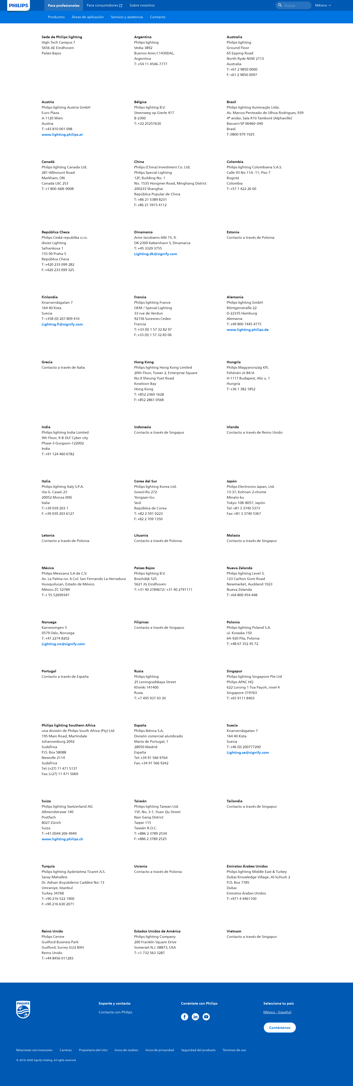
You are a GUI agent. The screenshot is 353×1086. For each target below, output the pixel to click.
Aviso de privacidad (159, 1050)
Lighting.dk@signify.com (155, 254)
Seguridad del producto (198, 1050)
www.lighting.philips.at (62, 134)
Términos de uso (234, 1050)
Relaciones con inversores (34, 1050)
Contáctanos (279, 1027)
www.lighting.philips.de (248, 329)
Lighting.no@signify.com (63, 644)
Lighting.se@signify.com (248, 752)
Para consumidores (104, 5)
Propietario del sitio (93, 1050)
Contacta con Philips (115, 1012)
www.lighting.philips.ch (62, 839)
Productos (56, 17)
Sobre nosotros (142, 5)
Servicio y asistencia (127, 17)
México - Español (277, 1012)
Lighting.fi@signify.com (62, 324)
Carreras (66, 1050)
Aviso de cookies (126, 1050)
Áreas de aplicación (88, 17)
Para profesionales (63, 5)
